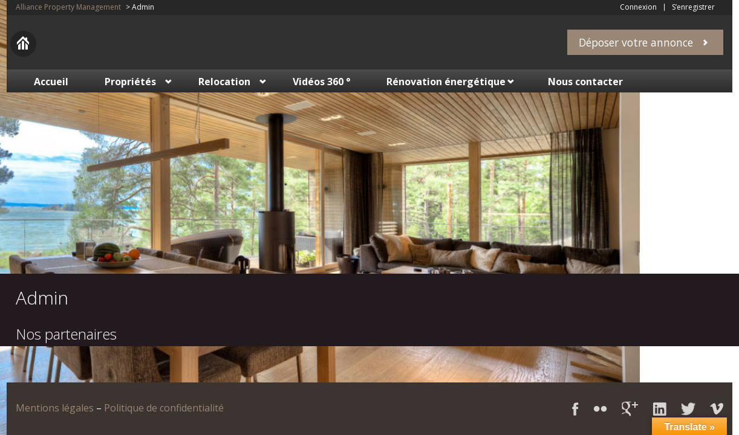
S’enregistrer (693, 7)
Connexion (638, 7)
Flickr (600, 409)
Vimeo (716, 409)
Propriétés (130, 81)
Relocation (224, 81)
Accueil (51, 81)
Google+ (630, 409)
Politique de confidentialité (164, 407)
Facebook (575, 409)
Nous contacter (585, 81)
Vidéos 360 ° (321, 81)
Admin (42, 297)
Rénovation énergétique (446, 81)
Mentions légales (55, 407)
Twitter (688, 409)
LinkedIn (659, 409)
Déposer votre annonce (636, 42)
